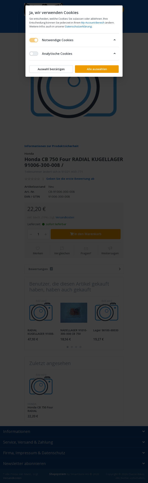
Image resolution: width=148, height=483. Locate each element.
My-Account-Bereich (92, 22)
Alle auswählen (97, 69)
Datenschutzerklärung (78, 26)
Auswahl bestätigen (51, 69)
